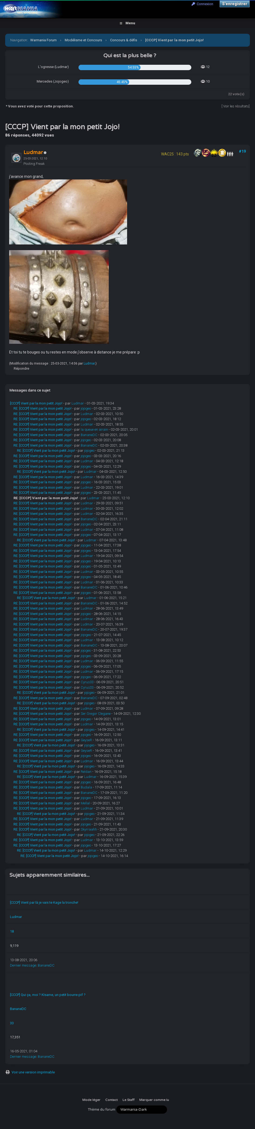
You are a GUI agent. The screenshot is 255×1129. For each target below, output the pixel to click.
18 (12, 931)
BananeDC (89, 435)
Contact (111, 1100)
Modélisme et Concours (83, 40)
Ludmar (89, 363)
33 (12, 1023)
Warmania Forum (43, 40)
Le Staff (128, 1100)
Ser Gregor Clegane (96, 714)
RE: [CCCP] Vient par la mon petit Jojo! (42, 408)
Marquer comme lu (154, 1100)
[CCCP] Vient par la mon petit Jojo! (36, 403)
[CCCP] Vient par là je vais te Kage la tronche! (44, 902)
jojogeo (86, 408)
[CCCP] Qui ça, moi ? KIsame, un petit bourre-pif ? (48, 995)
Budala (86, 787)
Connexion (202, 4)
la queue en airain (94, 429)
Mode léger (91, 1100)
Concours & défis (123, 40)
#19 (242, 151)
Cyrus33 (87, 682)
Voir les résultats (236, 106)
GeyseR (86, 740)
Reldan (86, 772)
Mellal (85, 803)
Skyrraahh (89, 829)
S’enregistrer (234, 4)
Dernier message (23, 965)
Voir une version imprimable (33, 1072)
